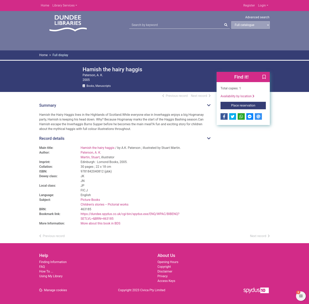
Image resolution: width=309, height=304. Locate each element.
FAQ (42, 267)
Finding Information (53, 262)
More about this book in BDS (100, 223)
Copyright (164, 267)
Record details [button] (51, 138)
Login (262, 5)
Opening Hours (167, 262)
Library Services (63, 5)
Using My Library (50, 276)
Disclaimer (164, 271)
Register (249, 5)
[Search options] (250, 25)
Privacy (162, 276)
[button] (264, 77)
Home (45, 5)
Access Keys (166, 281)
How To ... (46, 271)
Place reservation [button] (248, 105)
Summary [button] (47, 105)
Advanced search (257, 17)
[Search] (226, 25)
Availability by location (237, 96)
